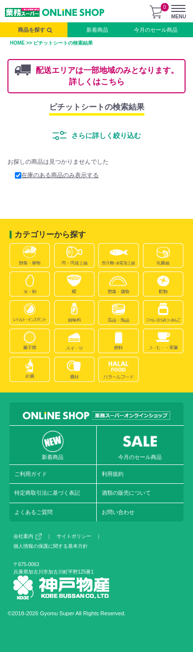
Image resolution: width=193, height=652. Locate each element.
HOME (17, 43)
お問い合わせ (118, 512)
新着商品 (97, 30)
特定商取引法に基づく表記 (47, 493)
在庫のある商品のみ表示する (57, 175)
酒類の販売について (126, 493)
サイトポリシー (74, 536)
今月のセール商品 (156, 30)
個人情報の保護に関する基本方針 (50, 546)
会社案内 (27, 536)
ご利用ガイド (30, 474)
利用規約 (113, 474)
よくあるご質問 (33, 512)
